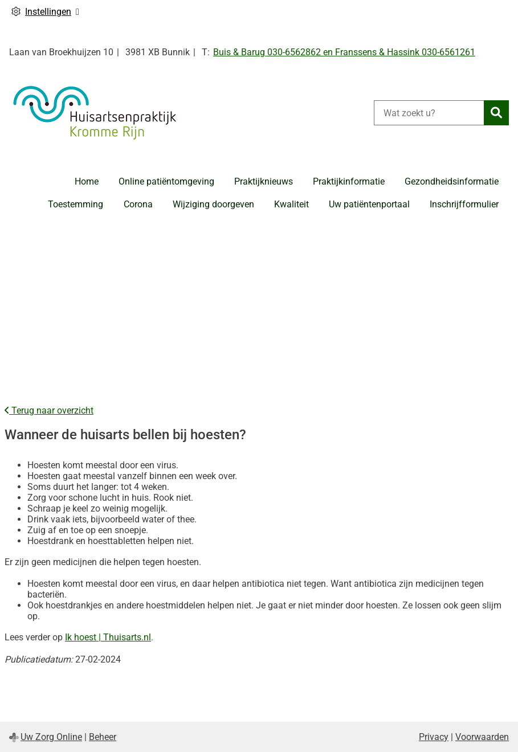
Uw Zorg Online (51, 736)
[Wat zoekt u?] (429, 112)
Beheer (102, 736)
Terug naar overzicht (49, 410)
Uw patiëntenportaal (369, 204)
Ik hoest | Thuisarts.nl (108, 637)
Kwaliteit (291, 204)
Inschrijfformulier (464, 204)
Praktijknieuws (263, 181)
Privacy (433, 736)
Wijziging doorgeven (213, 204)
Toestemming (75, 204)
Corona (138, 204)
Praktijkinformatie (349, 181)
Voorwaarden (482, 736)
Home (87, 181)
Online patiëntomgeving (166, 181)
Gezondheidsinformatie (452, 181)
